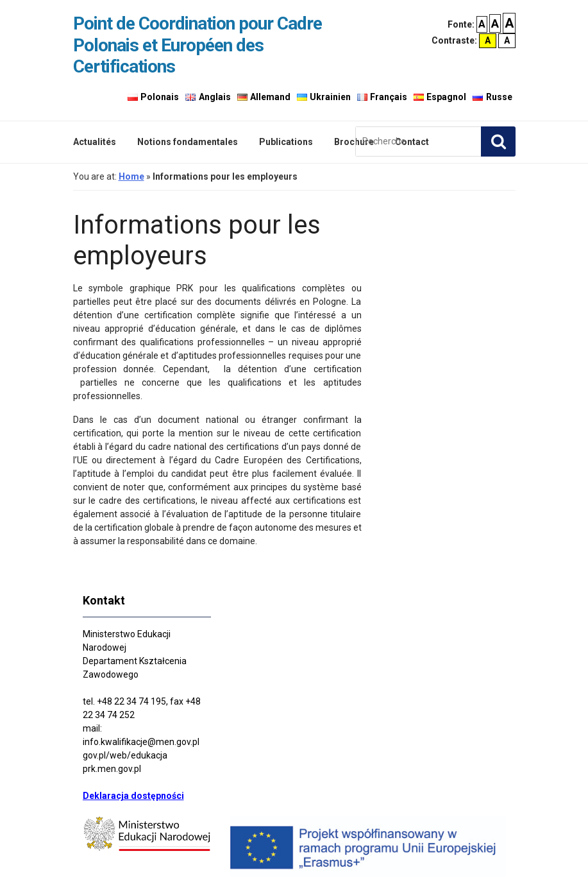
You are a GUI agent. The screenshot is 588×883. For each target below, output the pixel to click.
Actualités (94, 142)
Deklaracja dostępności (133, 796)
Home (131, 176)
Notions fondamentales (187, 142)
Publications (286, 142)
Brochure (354, 142)
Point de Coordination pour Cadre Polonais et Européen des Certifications (197, 45)
